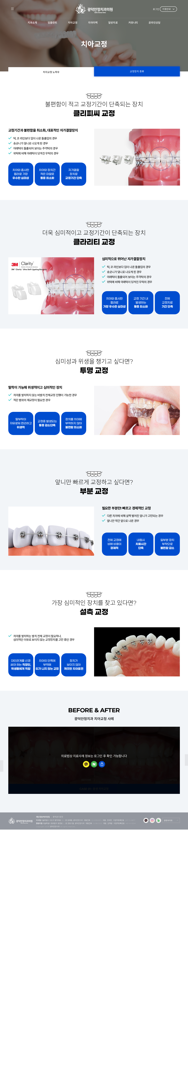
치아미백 (93, 22)
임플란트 (52, 22)
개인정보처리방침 (43, 817)
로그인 (156, 9)
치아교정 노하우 (51, 72)
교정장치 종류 (137, 71)
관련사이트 (168, 820)
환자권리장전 (58, 817)
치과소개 (32, 22)
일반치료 (113, 22)
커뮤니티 (133, 22)
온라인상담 (155, 22)
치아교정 (72, 22)
